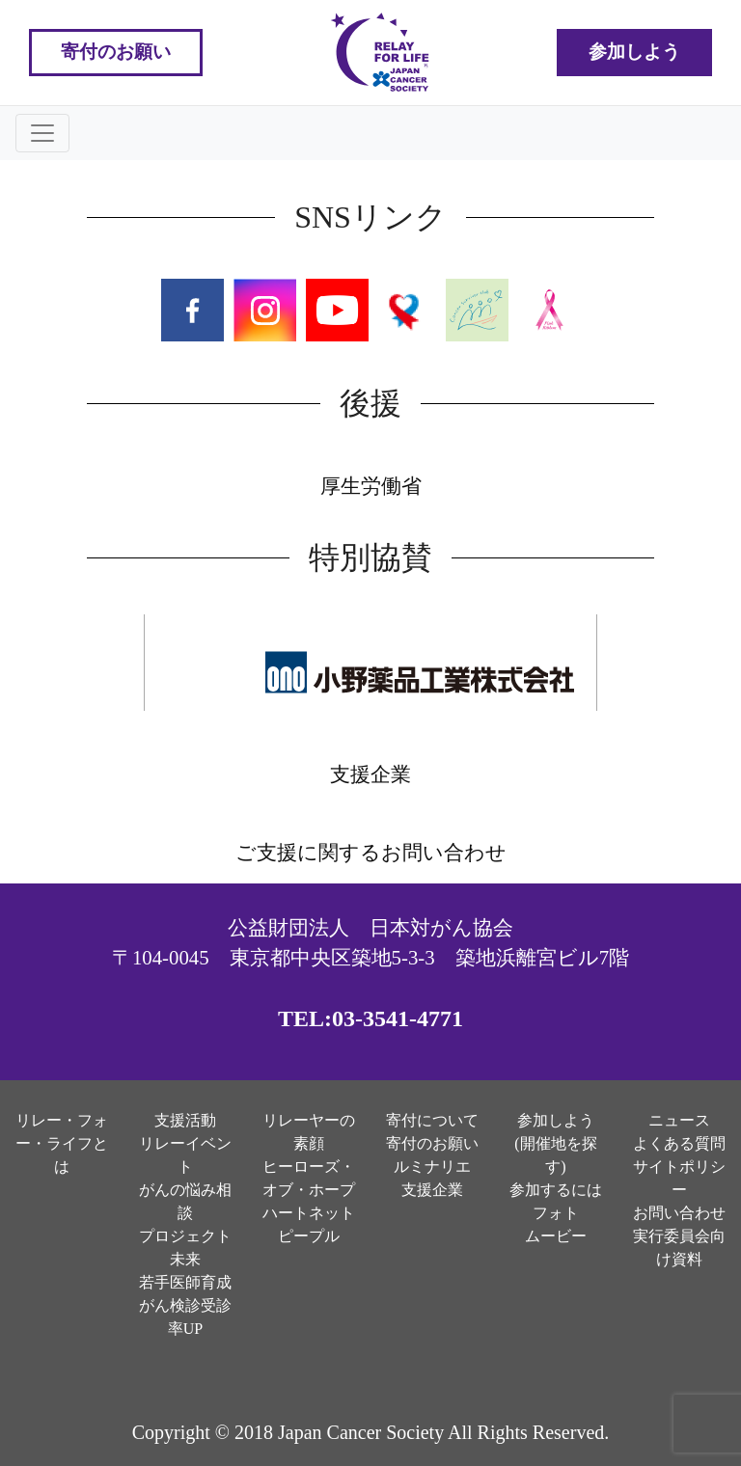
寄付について (432, 1120)
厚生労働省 (371, 486)
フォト (556, 1213)
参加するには (555, 1189)
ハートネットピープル (308, 1224)
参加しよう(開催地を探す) (555, 1143)
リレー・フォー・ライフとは (61, 1143)
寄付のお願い (116, 51)
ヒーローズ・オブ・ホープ (308, 1178)
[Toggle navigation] (42, 133)
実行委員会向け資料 (679, 1247)
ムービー (556, 1236)
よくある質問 (679, 1143)
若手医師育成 (185, 1282)
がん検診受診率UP (185, 1317)
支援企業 (370, 774)
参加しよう (634, 51)
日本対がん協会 (441, 927)
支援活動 (185, 1120)
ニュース (679, 1120)
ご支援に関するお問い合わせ (371, 852)
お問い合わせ (679, 1213)
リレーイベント (185, 1155)
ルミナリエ (432, 1166)
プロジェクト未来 (185, 1247)
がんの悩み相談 (185, 1201)
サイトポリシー (679, 1178)
